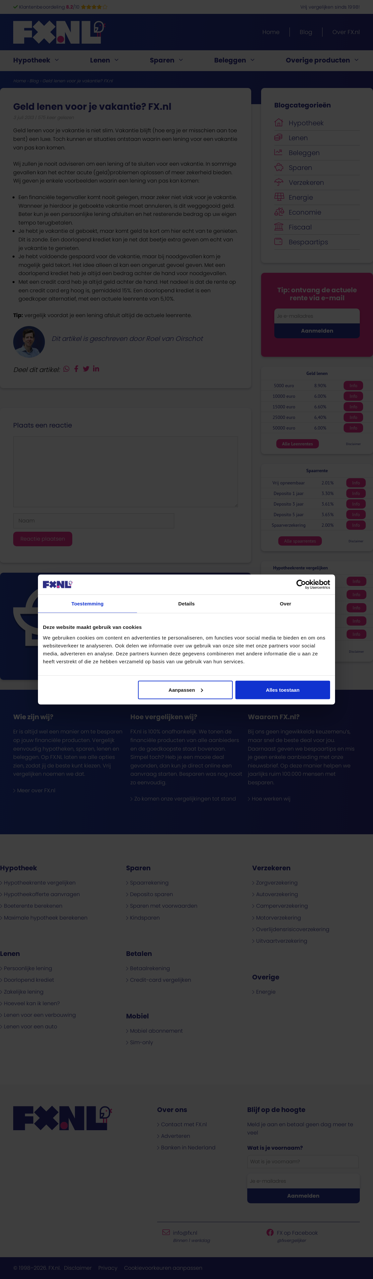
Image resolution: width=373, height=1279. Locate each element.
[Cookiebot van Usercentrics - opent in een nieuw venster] (301, 585)
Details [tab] (186, 603)
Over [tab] (285, 603)
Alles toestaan (283, 689)
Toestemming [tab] (87, 603)
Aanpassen (186, 689)
